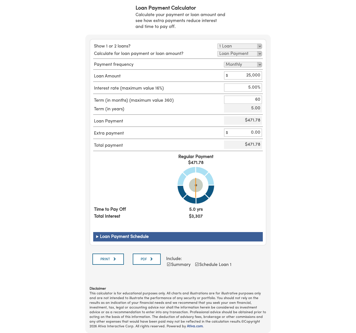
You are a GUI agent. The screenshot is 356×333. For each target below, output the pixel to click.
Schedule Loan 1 (215, 264)
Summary (181, 264)
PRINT (105, 259)
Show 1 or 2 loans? (112, 46)
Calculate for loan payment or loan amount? (138, 53)
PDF (144, 259)
